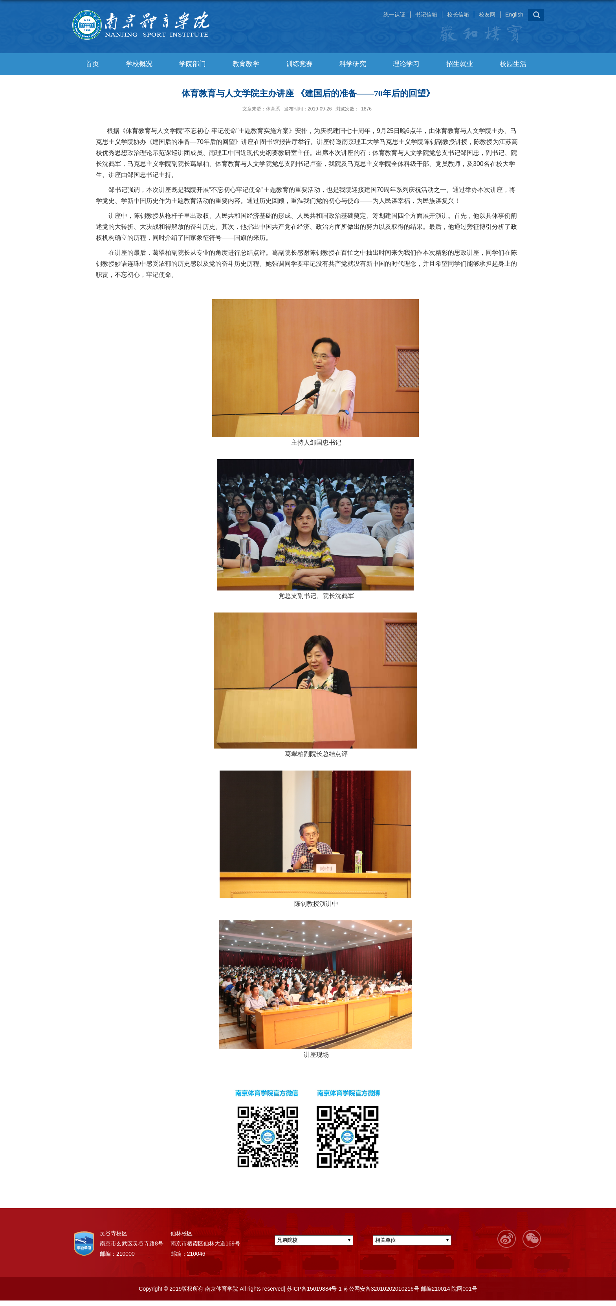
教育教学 (246, 64)
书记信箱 (426, 14)
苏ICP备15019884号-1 (313, 1289)
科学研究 (352, 64)
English (514, 14)
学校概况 (139, 64)
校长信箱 (458, 14)
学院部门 (192, 64)
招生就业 (459, 64)
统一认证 (394, 14)
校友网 (487, 14)
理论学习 (406, 64)
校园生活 (513, 64)
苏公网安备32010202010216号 (380, 1289)
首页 (92, 64)
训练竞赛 (299, 64)
